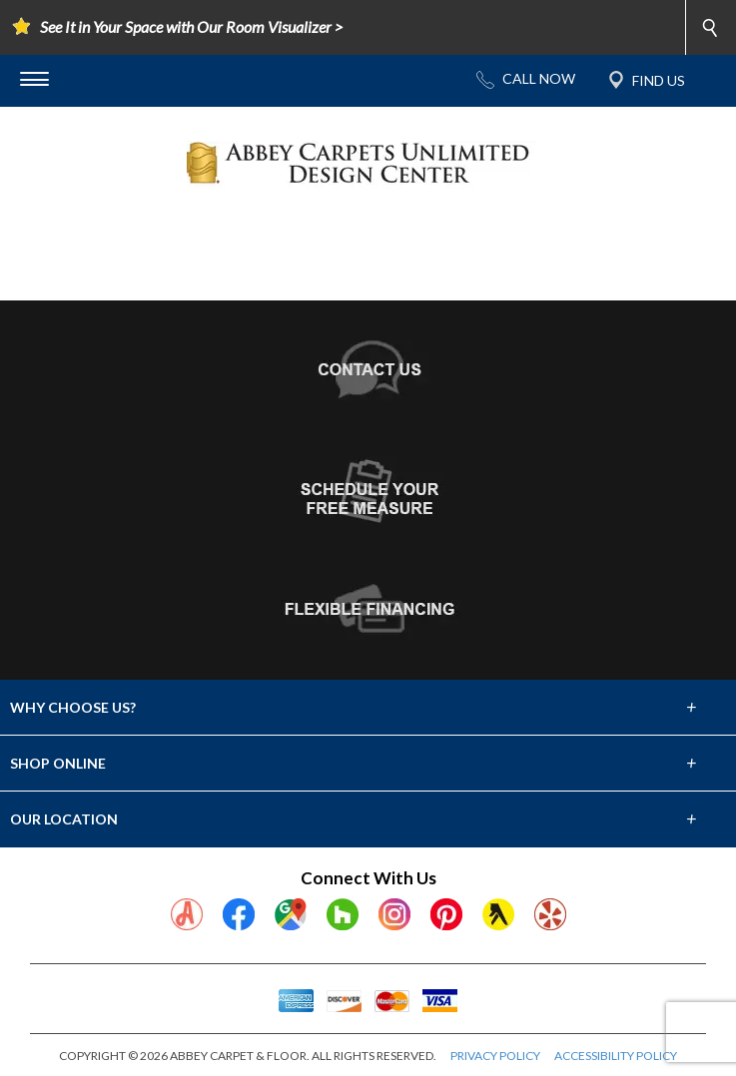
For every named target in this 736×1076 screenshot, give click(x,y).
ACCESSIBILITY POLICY (615, 1055)
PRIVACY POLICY (495, 1055)
